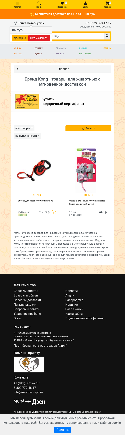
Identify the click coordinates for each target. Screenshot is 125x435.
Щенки (38, 53)
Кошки (18, 48)
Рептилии (85, 53)
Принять (62, 430)
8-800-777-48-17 (25, 388)
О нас (18, 318)
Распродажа (74, 300)
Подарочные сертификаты (84, 318)
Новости (71, 291)
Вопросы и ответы (27, 309)
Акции (69, 295)
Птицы (107, 48)
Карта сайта (74, 314)
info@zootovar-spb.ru (28, 392)
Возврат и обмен (26, 295)
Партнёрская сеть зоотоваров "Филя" (40, 345)
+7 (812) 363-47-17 (98, 23)
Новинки (71, 304)
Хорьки (60, 53)
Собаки (38, 48)
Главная (42, 69)
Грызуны (61, 48)
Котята (18, 53)
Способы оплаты (26, 291)
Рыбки (83, 48)
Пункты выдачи (25, 304)
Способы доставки (27, 300)
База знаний (74, 309)
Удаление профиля (27, 314)
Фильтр (88, 128)
